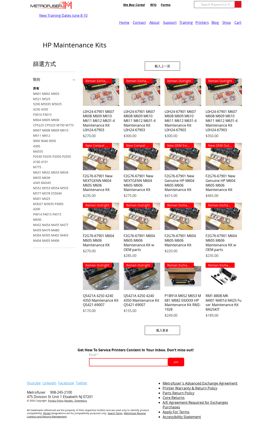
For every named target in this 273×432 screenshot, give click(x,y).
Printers (202, 22)
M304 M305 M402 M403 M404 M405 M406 (50, 238)
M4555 (38, 151)
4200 (36, 208)
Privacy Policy (56, 400)
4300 (36, 146)
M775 (37, 167)
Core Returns (174, 397)
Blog (215, 22)
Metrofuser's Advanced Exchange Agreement (200, 383)
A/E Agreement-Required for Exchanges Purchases (195, 405)
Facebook (66, 383)
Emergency (81, 400)
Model (47, 413)
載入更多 (162, 330)
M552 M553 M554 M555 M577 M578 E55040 (50, 190)
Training (186, 22)
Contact (139, 22)
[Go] (238, 4)
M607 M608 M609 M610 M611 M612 (50, 133)
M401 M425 (41, 198)
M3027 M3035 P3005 (48, 203)
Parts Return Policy (178, 393)
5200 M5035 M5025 (47, 103)
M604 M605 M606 (46, 119)
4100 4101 (40, 161)
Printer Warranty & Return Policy (190, 388)
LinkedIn (49, 383)
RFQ (153, 5)
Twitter (81, 383)
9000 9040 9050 (44, 140)
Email (93, 354)
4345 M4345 (42, 182)
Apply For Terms (176, 412)
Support (170, 22)
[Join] (176, 362)
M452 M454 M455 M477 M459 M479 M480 (50, 227)
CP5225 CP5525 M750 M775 (53, 125)
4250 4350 (40, 109)
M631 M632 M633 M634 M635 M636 (50, 175)
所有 (36, 88)
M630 (37, 219)
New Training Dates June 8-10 (63, 15)
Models (69, 400)
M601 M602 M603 (46, 93)
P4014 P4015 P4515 (47, 214)
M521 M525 (41, 98)
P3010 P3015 (42, 114)
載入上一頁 (162, 66)
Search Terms (115, 413)
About (154, 22)
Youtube (34, 383)
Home (124, 22)
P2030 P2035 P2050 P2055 (52, 156)
